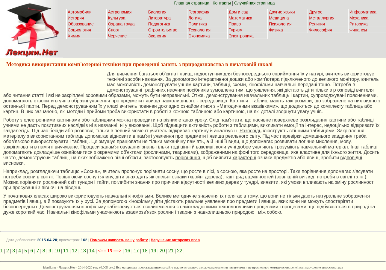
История (76, 18)
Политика (197, 24)
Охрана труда (121, 24)
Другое (315, 12)
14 (92, 250)
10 (57, 250)
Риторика (358, 24)
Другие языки (282, 12)
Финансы (358, 30)
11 (66, 250)
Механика (359, 18)
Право (235, 24)
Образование (81, 24)
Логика (195, 18)
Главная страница (192, 3)
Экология (157, 36)
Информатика (362, 12)
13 (83, 250)
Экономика (199, 36)
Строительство (162, 30)
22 (179, 250)
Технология (199, 30)
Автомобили (80, 12)
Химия (74, 36)
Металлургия (321, 18)
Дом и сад (239, 12)
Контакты (222, 3)
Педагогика (159, 24)
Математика (240, 18)
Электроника (241, 36)
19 (153, 250)
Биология (157, 12)
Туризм (236, 30)
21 (171, 250)
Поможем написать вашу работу (119, 240)
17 (136, 250)
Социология (79, 30)
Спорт (113, 30)
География (198, 12)
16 (127, 250)
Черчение (117, 36)
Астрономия (119, 12)
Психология (280, 24)
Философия (320, 30)
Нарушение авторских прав (175, 240)
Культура (116, 18)
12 (74, 250)
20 (162, 250)
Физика (276, 30)
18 (145, 250)
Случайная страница (254, 3)
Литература (159, 18)
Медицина (279, 18)
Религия (317, 24)
